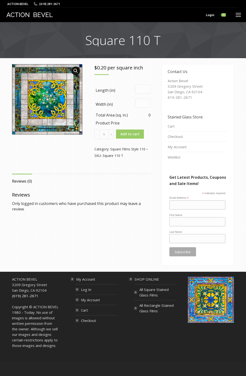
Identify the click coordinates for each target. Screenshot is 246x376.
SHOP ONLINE (147, 279)
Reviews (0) (22, 181)
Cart (171, 126)
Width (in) (104, 104)
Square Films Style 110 (127, 149)
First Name (175, 215)
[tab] (22, 179)
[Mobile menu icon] (238, 15)
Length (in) (105, 90)
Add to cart (130, 134)
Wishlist (174, 157)
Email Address (179, 198)
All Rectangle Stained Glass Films (156, 308)
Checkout (175, 136)
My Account (177, 146)
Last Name (175, 231)
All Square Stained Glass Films (154, 292)
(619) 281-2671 (25, 295)
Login (210, 15)
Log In (86, 289)
